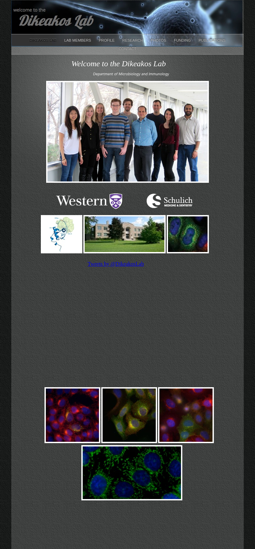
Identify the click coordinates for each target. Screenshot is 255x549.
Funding (183, 40)
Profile (107, 40)
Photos (159, 40)
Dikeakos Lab (44, 40)
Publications (212, 40)
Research (133, 40)
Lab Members (78, 40)
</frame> (129, 319)
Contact (127, 49)
